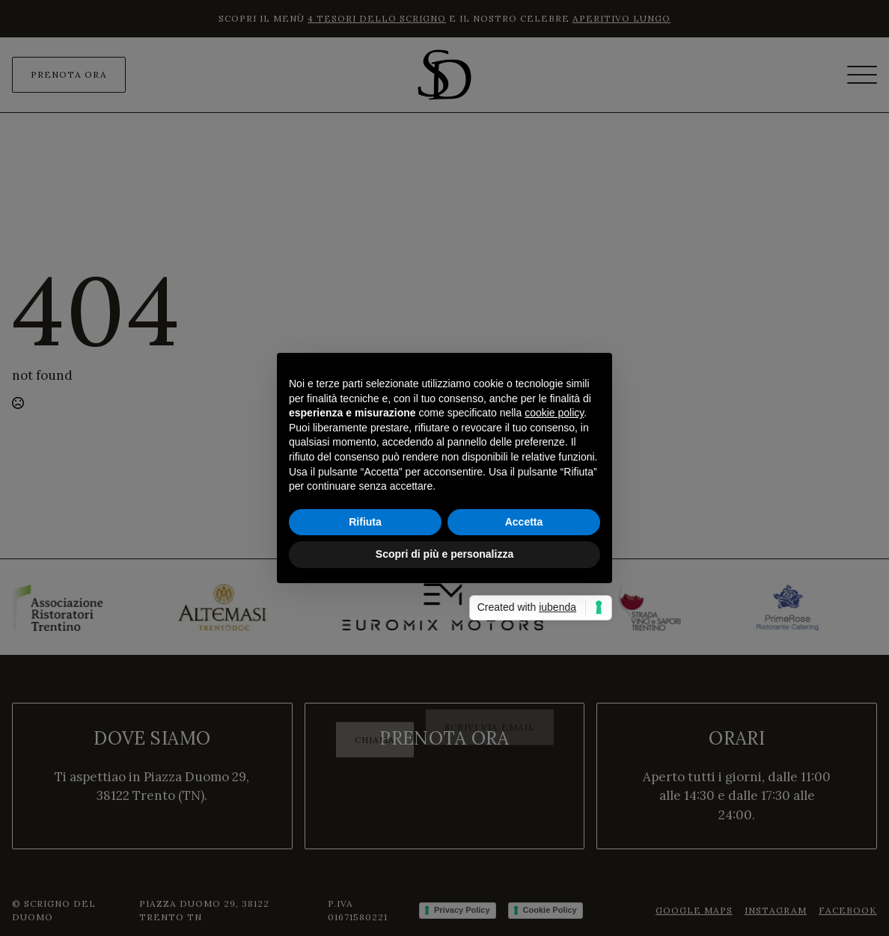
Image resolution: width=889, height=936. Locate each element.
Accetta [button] (524, 522)
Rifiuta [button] (365, 522)
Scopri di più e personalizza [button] (444, 554)
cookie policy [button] (554, 413)
